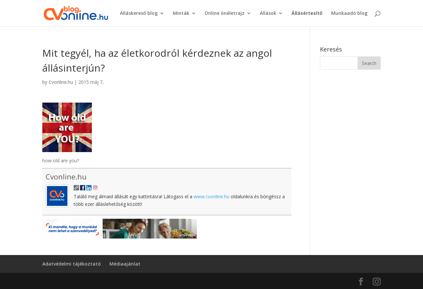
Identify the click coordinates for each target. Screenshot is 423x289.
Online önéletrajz (225, 13)
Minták (181, 13)
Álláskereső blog (139, 13)
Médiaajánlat (124, 264)
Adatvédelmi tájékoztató (71, 264)
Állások (268, 13)
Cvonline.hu (61, 82)
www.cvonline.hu (211, 196)
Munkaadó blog (349, 13)
